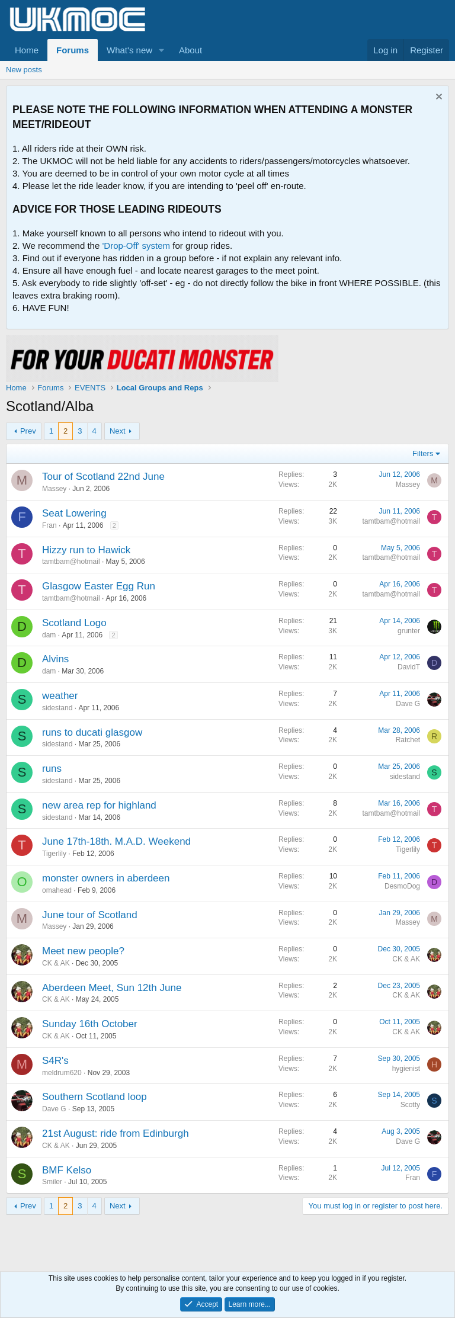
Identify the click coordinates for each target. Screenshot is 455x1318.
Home (27, 50)
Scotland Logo (74, 622)
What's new (129, 50)
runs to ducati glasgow (92, 732)
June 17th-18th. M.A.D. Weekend (116, 841)
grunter (409, 631)
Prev (28, 430)
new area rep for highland (99, 805)
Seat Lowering (74, 513)
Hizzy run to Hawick (86, 550)
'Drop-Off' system (136, 245)
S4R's (55, 1060)
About (190, 50)
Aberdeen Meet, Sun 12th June (111, 987)
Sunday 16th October (89, 1024)
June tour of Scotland (89, 915)
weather (60, 695)
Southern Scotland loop (94, 1096)
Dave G (408, 704)
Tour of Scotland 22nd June (103, 476)
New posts (24, 69)
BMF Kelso (66, 1170)
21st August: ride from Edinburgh (115, 1133)
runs (52, 768)
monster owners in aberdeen (105, 878)
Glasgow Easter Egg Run (98, 586)
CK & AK (56, 963)
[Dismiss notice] (437, 98)
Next (118, 430)
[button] (161, 50)
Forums (72, 50)
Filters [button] (422, 453)
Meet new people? (83, 951)
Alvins (55, 659)
